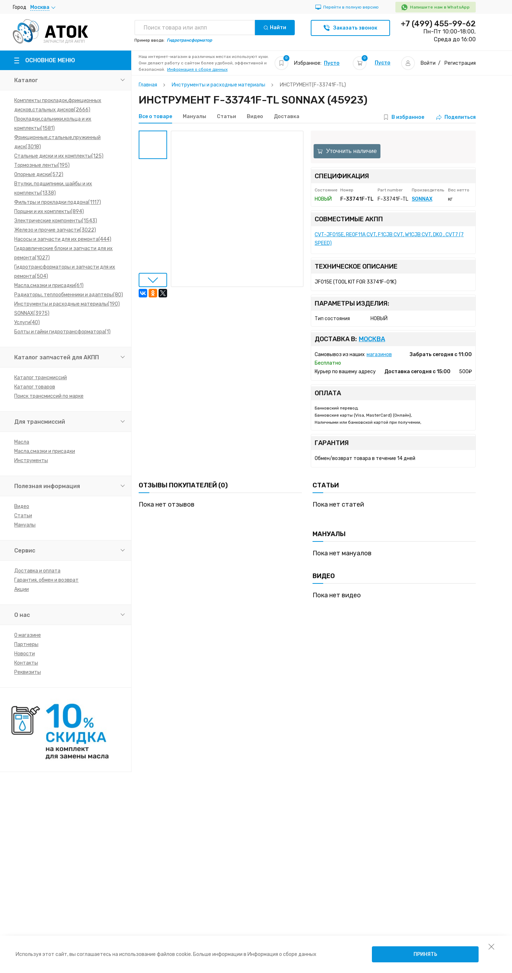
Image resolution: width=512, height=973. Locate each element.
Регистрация (460, 63)
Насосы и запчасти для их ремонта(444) (62, 239)
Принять (425, 954)
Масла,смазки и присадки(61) (49, 285)
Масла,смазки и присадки (44, 451)
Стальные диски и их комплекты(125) (58, 156)
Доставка (286, 117)
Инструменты (31, 461)
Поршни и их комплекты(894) (49, 211)
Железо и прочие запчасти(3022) (55, 230)
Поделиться (456, 117)
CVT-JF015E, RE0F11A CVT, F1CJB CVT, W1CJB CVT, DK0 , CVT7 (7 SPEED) (389, 239)
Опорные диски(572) (38, 174)
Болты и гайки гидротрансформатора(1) (62, 332)
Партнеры (26, 644)
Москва (372, 339)
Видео (21, 506)
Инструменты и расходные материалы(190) (67, 304)
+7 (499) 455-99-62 (438, 24)
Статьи (23, 516)
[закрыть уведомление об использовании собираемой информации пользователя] (491, 946)
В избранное (407, 117)
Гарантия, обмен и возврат (46, 580)
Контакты (26, 663)
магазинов (379, 354)
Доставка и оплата (37, 571)
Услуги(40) (27, 322)
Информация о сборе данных (197, 69)
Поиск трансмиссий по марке (49, 396)
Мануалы (25, 525)
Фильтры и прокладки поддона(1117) (57, 202)
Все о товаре (155, 117)
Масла (21, 442)
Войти (428, 63)
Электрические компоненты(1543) (55, 221)
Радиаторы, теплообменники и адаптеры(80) (68, 295)
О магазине (27, 635)
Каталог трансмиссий (40, 378)
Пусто (332, 63)
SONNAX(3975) (31, 313)
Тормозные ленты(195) (42, 165)
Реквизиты (27, 672)
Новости (24, 654)
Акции (21, 589)
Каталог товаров (34, 387)
